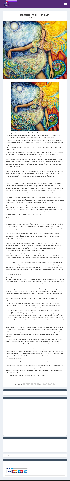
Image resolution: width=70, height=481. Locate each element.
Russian (9, 1)
